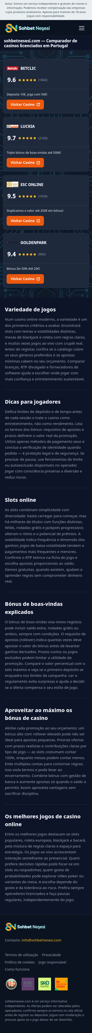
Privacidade (51, 954)
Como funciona (17, 969)
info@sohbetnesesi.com (41, 940)
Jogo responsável (52, 962)
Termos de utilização (21, 954)
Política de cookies (20, 962)
